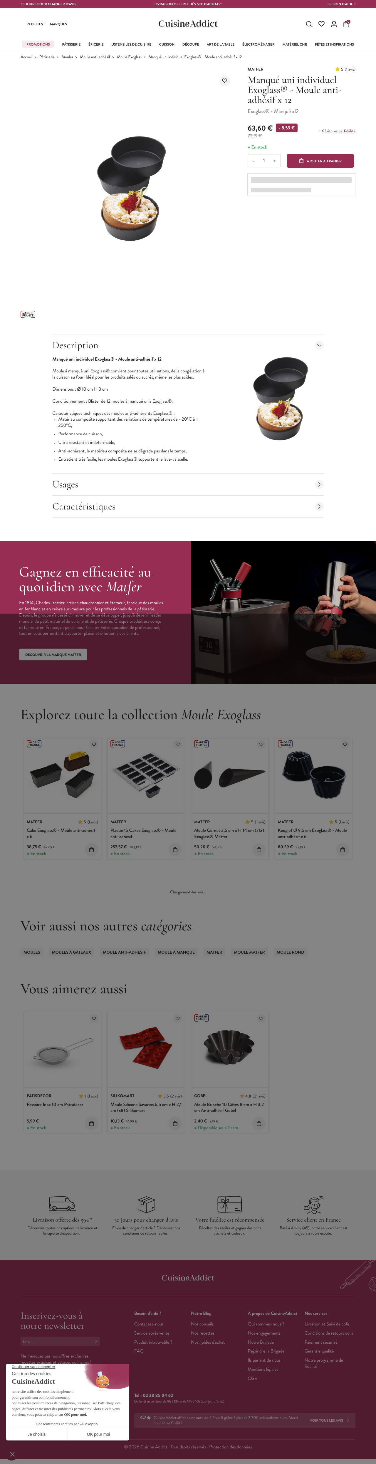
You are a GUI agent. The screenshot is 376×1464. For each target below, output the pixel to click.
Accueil (27, 57)
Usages (187, 484)
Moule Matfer (249, 952)
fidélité (349, 131)
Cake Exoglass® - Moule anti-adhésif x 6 (61, 833)
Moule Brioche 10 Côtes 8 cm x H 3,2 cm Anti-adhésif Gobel (229, 1107)
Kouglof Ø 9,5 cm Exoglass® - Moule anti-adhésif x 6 (312, 833)
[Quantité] (264, 160)
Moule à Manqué (176, 952)
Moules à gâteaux (71, 952)
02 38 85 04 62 (158, 1395)
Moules (67, 57)
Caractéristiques (187, 506)
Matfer (214, 952)
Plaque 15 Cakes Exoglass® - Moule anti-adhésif (143, 833)
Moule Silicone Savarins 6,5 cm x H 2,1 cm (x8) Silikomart (146, 1107)
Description (187, 345)
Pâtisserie (47, 57)
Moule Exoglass (129, 57)
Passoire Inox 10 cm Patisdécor (55, 1104)
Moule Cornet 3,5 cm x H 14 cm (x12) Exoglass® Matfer (229, 833)
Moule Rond (290, 952)
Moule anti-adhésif (95, 57)
